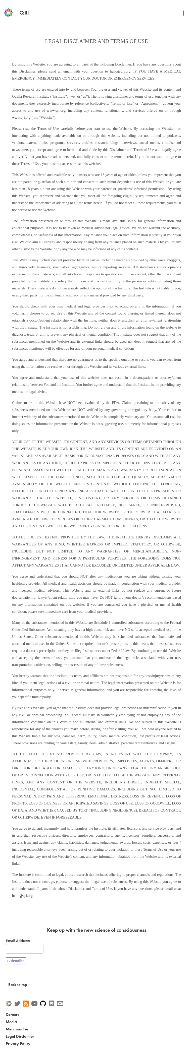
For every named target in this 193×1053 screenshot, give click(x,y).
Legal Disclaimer (20, 1036)
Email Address (18, 941)
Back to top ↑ (19, 984)
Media (11, 1021)
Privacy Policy (18, 1043)
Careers (12, 1014)
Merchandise (17, 1029)
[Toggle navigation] (181, 12)
